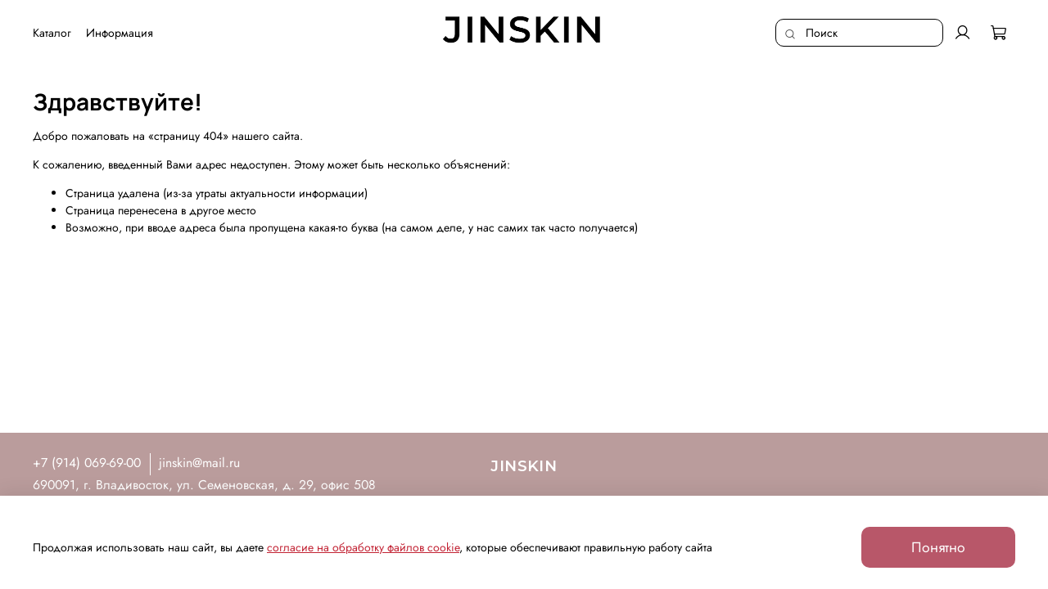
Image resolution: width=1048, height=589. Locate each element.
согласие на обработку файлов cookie (363, 547)
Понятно (938, 547)
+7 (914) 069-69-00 (87, 462)
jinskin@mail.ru (199, 462)
